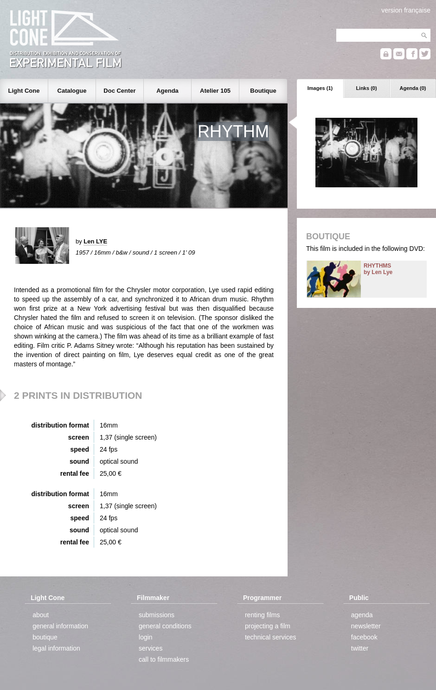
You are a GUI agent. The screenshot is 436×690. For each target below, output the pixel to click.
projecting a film (267, 626)
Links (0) (366, 88)
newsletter (366, 626)
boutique (45, 637)
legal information (56, 648)
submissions (156, 615)
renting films (262, 615)
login (146, 637)
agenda (362, 615)
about (40, 615)
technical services (270, 637)
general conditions (165, 626)
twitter (359, 648)
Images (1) (320, 88)
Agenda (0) (413, 88)
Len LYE (95, 241)
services (150, 648)
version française (405, 10)
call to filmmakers (164, 659)
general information (60, 626)
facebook (364, 637)
